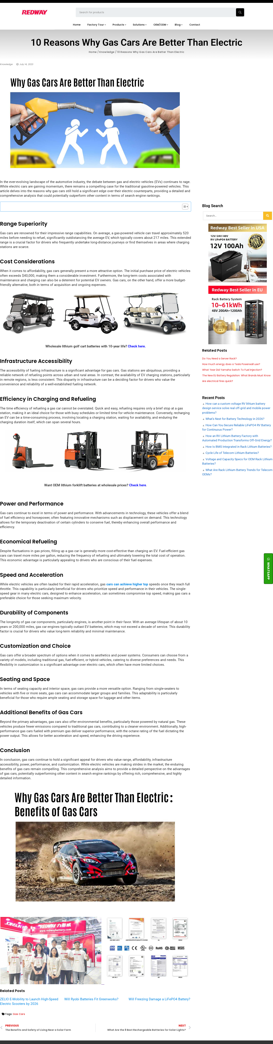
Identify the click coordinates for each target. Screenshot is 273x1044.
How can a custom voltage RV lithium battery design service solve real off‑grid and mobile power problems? (236, 408)
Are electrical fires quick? (217, 381)
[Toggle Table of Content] (183, 207)
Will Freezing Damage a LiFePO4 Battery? (159, 999)
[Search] (267, 216)
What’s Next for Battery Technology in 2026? (234, 419)
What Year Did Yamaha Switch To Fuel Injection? (232, 370)
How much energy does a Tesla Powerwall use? (231, 364)
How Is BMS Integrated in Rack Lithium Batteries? (238, 446)
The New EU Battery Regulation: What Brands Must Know (236, 375)
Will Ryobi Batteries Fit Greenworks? (91, 999)
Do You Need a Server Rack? (219, 358)
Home (93, 52)
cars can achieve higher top (127, 584)
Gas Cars (19, 1014)
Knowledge (106, 52)
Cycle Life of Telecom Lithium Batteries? (232, 453)
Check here (137, 485)
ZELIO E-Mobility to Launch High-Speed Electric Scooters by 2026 (29, 1001)
